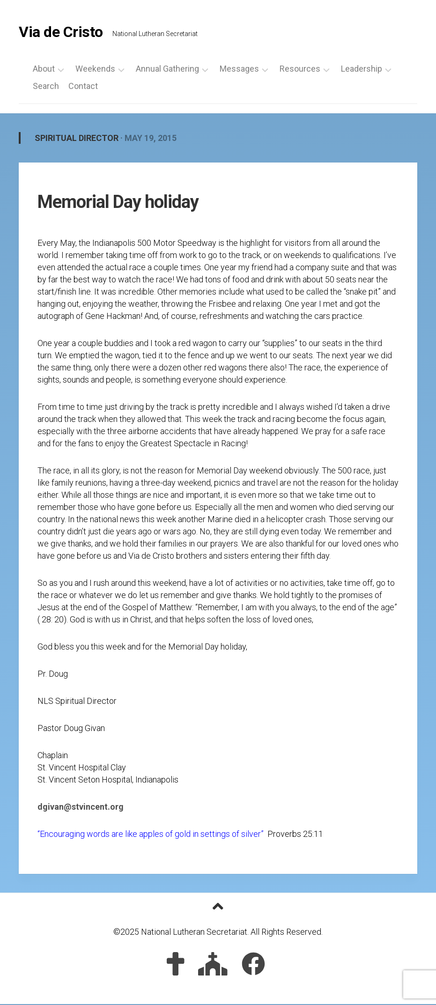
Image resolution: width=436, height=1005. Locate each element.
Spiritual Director (76, 139)
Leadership (361, 69)
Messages (239, 69)
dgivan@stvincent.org (80, 808)
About (44, 69)
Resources (300, 69)
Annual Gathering (167, 69)
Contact (83, 87)
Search (46, 87)
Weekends (95, 69)
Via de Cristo (61, 33)
